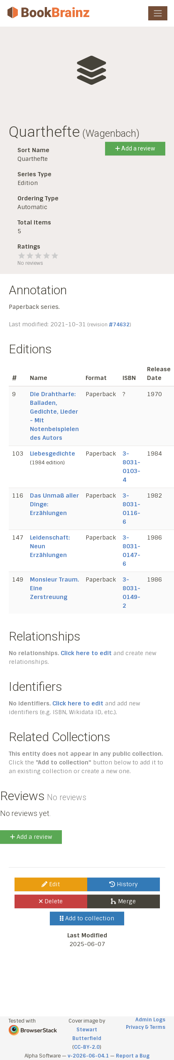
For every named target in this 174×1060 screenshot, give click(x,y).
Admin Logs (150, 1019)
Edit (51, 884)
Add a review (135, 148)
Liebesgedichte (52, 453)
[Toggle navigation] (157, 13)
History (123, 884)
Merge (123, 901)
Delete (51, 901)
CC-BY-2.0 (87, 1047)
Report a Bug (132, 1056)
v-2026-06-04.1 (88, 1056)
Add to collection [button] (87, 918)
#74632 (119, 324)
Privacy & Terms (145, 1027)
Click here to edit (86, 653)
